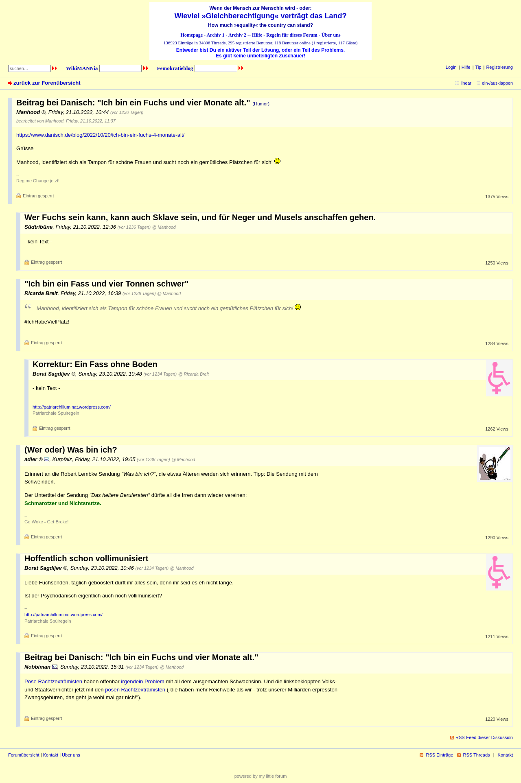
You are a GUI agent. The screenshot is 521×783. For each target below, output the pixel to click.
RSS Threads (476, 754)
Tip (478, 67)
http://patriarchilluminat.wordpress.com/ (72, 407)
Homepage (191, 35)
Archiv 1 (215, 35)
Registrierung (499, 67)
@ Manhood (164, 227)
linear (466, 83)
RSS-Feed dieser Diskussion (484, 737)
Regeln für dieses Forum (291, 35)
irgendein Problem (142, 681)
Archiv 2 (237, 35)
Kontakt (50, 754)
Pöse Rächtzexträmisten (53, 681)
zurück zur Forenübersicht (47, 83)
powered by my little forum (260, 776)
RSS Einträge (439, 754)
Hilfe (257, 35)
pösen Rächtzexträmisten (135, 690)
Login (451, 67)
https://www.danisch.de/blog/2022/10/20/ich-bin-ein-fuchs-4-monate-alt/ (100, 135)
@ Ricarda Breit (193, 374)
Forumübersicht (23, 754)
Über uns (331, 35)
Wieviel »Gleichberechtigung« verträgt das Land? (261, 16)
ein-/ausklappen (497, 83)
